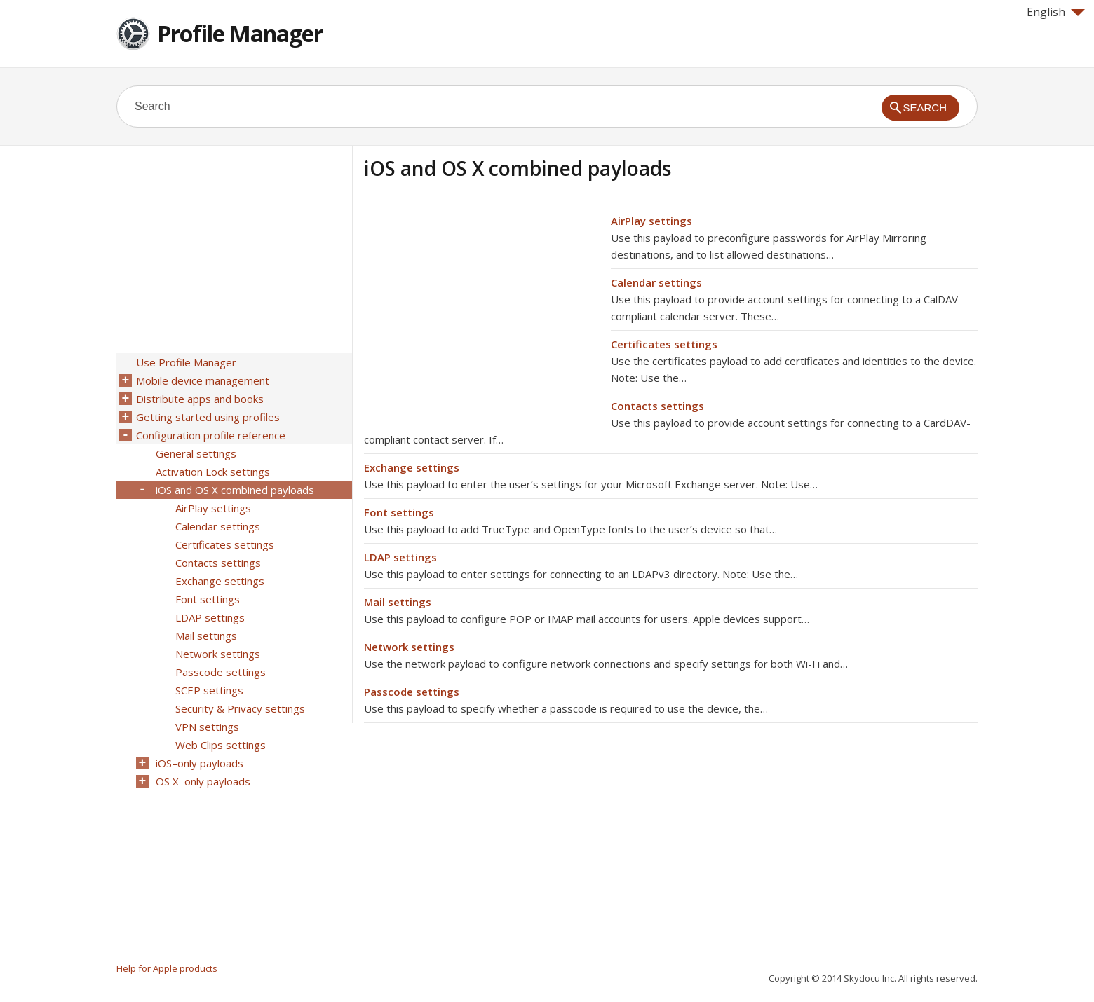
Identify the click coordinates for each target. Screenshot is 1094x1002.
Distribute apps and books (200, 399)
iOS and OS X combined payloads (235, 490)
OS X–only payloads (203, 781)
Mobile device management (202, 380)
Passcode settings (411, 692)
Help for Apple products (166, 968)
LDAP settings (400, 557)
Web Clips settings (220, 745)
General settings (196, 453)
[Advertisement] (482, 310)
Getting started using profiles (208, 417)
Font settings (399, 512)
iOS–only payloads (199, 763)
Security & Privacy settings (240, 708)
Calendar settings (656, 282)
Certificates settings (664, 344)
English (1056, 12)
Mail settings (397, 602)
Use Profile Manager (186, 362)
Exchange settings (411, 467)
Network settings (409, 647)
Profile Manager (240, 33)
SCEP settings (209, 690)
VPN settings (207, 727)
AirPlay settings (651, 221)
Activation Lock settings (213, 472)
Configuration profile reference (210, 435)
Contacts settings (657, 406)
